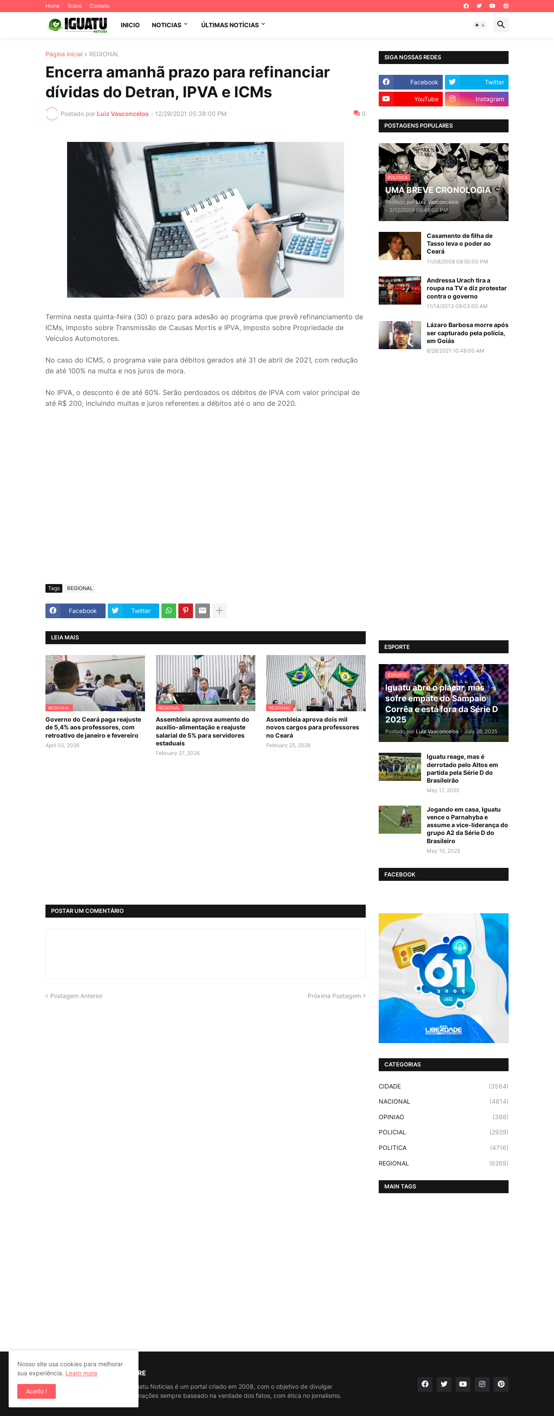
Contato (99, 6)
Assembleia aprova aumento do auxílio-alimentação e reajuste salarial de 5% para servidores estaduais (202, 731)
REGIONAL (104, 54)
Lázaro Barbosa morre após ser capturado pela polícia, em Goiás (468, 332)
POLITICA (444, 1147)
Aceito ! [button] (36, 1391)
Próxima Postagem (334, 995)
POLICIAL (444, 1132)
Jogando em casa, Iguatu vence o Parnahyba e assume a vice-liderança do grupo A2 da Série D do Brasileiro (467, 825)
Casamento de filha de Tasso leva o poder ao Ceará (460, 243)
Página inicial (63, 54)
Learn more (81, 1373)
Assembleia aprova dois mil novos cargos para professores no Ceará (312, 727)
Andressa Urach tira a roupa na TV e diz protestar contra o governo (467, 287)
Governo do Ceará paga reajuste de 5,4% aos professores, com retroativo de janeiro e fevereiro (93, 727)
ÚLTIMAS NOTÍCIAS (230, 25)
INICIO (130, 25)
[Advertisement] (205, 512)
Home (52, 6)
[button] (480, 25)
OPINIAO (444, 1117)
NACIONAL (444, 1101)
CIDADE (444, 1086)
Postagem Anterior (76, 995)
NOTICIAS (166, 25)
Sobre (75, 6)
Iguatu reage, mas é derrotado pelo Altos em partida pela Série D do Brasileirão (462, 768)
